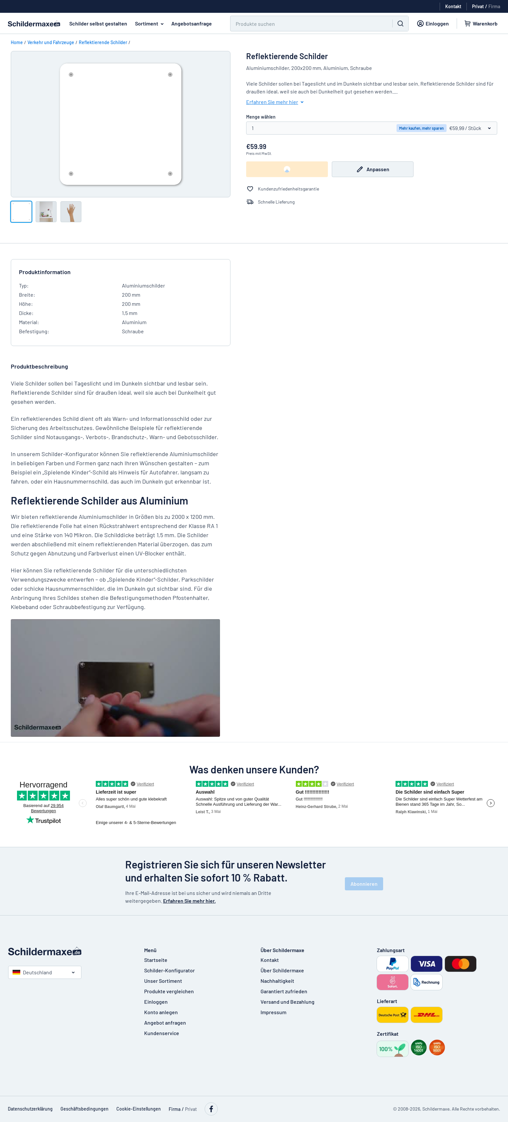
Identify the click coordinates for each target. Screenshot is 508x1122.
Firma (494, 6)
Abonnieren (364, 884)
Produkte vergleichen (169, 991)
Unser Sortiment (163, 981)
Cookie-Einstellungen (138, 1109)
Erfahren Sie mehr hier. (189, 901)
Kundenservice (161, 1033)
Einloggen (156, 1001)
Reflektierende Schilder (103, 42)
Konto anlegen (161, 1012)
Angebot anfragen (165, 1022)
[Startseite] (69, 951)
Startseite (155, 960)
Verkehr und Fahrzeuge (50, 42)
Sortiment (150, 23)
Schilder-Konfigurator (169, 970)
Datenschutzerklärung (30, 1109)
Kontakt (270, 960)
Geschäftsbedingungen (84, 1109)
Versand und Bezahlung (287, 1001)
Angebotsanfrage (191, 23)
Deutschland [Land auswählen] (32, 972)
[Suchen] (307, 23)
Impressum (273, 1012)
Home (17, 42)
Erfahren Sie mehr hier (276, 102)
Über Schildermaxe (282, 970)
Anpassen (372, 169)
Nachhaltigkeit (277, 981)
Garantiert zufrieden (284, 991)
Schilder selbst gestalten (98, 23)
